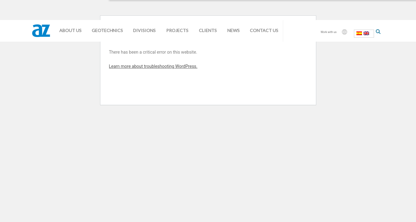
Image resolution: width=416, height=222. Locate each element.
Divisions (144, 30)
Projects (177, 30)
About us (70, 30)
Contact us (264, 30)
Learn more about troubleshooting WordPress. (153, 66)
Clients (208, 30)
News (233, 30)
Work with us (329, 32)
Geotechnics (107, 30)
